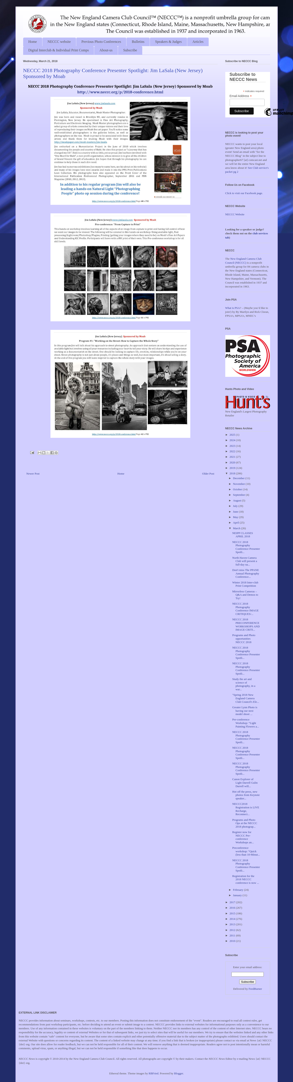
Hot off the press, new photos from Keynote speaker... (246, 795)
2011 (233, 935)
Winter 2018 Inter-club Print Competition (245, 584)
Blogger (178, 1073)
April (236, 522)
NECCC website (59, 41)
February (238, 889)
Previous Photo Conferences (101, 41)
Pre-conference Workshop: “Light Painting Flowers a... (245, 723)
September (239, 494)
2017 (233, 902)
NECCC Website (234, 214)
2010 (233, 941)
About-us (106, 50)
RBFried (153, 1073)
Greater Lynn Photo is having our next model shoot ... (244, 711)
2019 (233, 468)
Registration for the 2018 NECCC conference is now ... (245, 879)
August (237, 500)
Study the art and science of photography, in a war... (243, 684)
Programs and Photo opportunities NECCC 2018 (243, 638)
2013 (233, 924)
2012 (233, 930)
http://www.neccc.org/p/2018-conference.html (120, 92)
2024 (233, 440)
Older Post (208, 473)
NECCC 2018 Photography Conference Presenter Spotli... (246, 547)
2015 (233, 913)
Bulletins (138, 41)
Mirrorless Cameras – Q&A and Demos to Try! (245, 595)
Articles (198, 41)
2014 (233, 918)
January (238, 895)
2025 (233, 434)
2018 (233, 473)
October (238, 489)
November (239, 483)
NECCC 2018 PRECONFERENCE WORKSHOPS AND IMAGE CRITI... (246, 624)
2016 (233, 907)
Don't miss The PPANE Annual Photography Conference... (245, 573)
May (236, 517)
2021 (233, 456)
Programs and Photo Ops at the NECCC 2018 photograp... (244, 823)
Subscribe (130, 50)
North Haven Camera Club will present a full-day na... (244, 561)
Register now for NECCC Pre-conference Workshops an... (243, 837)
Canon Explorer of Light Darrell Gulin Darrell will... (245, 783)
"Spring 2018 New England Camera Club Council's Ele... (245, 698)
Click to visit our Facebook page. (244, 193)
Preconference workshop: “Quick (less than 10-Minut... (246, 851)
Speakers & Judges (168, 41)
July (235, 506)
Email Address (241, 96)
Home (32, 41)
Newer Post (33, 473)
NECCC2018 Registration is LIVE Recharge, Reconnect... (245, 809)
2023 (233, 445)
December (239, 478)
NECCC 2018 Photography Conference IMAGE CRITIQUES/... (245, 609)
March (237, 528)
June (236, 511)
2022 (233, 451)
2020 (233, 462)
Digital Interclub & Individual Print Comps (58, 50)
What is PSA (232, 308)
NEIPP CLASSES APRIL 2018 (242, 534)
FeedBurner (255, 988)
